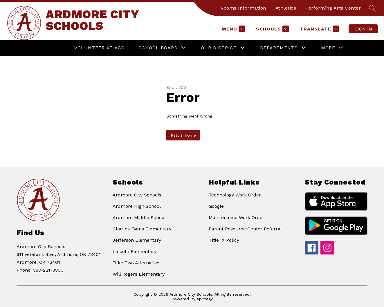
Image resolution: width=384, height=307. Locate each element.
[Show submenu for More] (328, 47)
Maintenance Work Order (236, 217)
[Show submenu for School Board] (158, 47)
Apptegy (204, 299)
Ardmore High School (137, 206)
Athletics (285, 8)
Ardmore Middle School (139, 217)
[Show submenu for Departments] (279, 47)
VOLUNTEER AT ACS (99, 47)
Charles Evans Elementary (142, 229)
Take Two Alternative (136, 263)
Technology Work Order (235, 195)
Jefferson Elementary (137, 240)
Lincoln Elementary (134, 251)
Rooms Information (243, 8)
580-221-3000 (48, 270)
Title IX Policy (224, 240)
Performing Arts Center (333, 8)
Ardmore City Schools (137, 195)
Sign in (363, 29)
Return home (183, 135)
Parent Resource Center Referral (245, 229)
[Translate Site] (318, 28)
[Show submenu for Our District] (219, 47)
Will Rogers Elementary (139, 274)
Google (216, 206)
